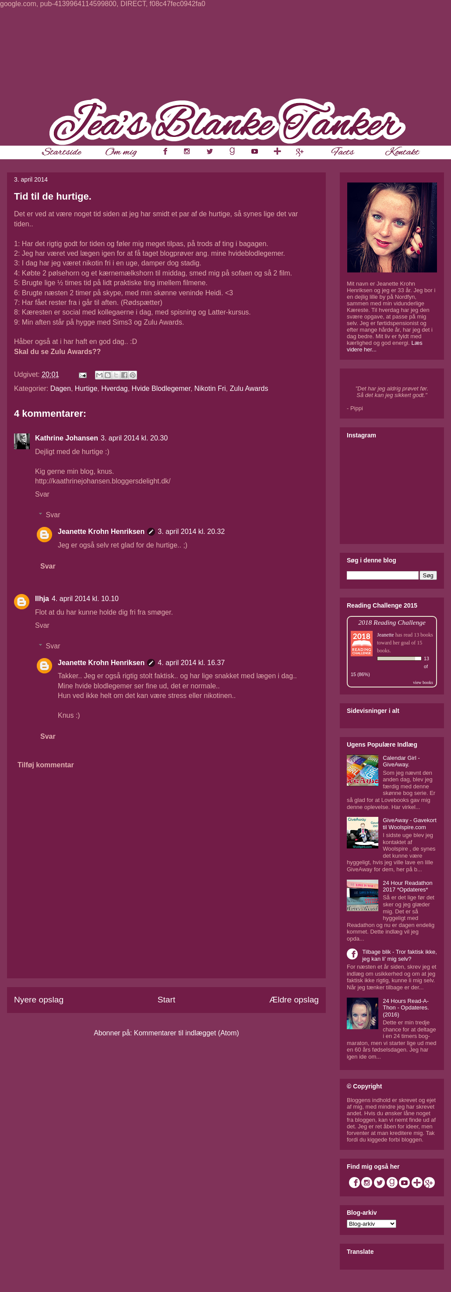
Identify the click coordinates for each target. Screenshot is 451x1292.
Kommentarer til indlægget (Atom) (186, 1033)
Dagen (60, 388)
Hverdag (114, 388)
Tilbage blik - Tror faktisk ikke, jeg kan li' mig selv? (399, 955)
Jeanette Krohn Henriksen (101, 531)
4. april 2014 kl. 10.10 (85, 598)
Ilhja (42, 598)
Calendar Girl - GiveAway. (401, 761)
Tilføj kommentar (46, 765)
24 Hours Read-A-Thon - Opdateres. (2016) (406, 1008)
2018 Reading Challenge (392, 622)
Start (167, 999)
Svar (42, 494)
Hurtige (86, 388)
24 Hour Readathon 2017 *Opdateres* (407, 886)
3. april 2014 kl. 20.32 (191, 531)
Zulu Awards (249, 388)
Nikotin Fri (210, 388)
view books (423, 682)
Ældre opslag (294, 999)
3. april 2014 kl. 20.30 (134, 438)
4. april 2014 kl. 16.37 (191, 662)
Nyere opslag (38, 999)
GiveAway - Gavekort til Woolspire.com (410, 823)
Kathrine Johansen (66, 438)
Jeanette (385, 635)
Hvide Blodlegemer (161, 388)
